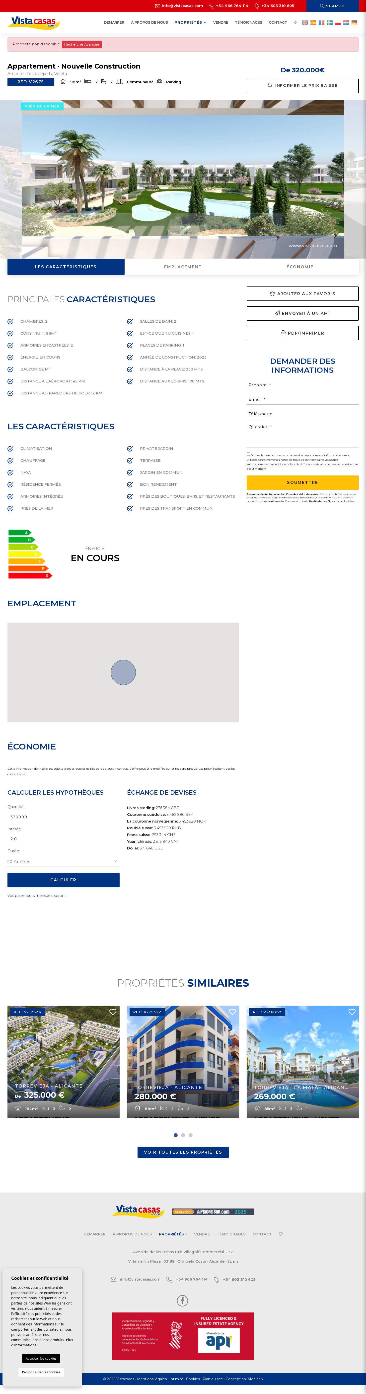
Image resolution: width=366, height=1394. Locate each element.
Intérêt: (14, 832)
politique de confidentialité (307, 463)
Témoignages (248, 22)
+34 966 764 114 (228, 5)
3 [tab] (191, 1144)
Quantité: (15, 810)
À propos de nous (149, 22)
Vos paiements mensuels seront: (37, 899)
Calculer (63, 883)
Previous (6, 182)
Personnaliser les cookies (41, 1372)
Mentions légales (152, 1388)
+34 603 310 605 (274, 5)
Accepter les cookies (41, 1358)
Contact (278, 22)
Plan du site (213, 1388)
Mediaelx (255, 1388)
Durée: (13, 854)
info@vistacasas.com (179, 5)
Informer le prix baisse (303, 86)
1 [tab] (176, 1144)
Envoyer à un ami (302, 316)
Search (332, 5)
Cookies (193, 1388)
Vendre (220, 22)
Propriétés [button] (191, 22)
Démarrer (114, 22)
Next (360, 182)
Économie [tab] (300, 270)
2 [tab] (183, 1144)
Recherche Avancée (81, 44)
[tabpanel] (63, 1069)
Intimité (176, 1388)
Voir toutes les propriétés (183, 1161)
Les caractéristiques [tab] (66, 270)
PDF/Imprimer (302, 336)
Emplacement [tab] (183, 270)
